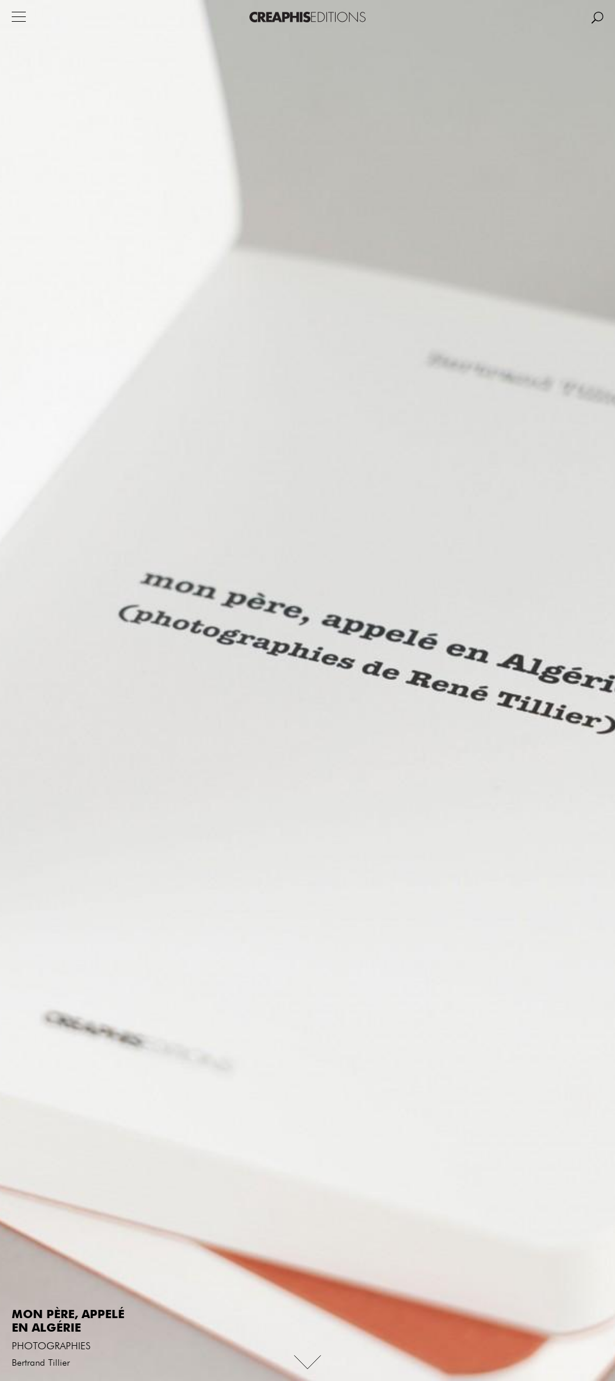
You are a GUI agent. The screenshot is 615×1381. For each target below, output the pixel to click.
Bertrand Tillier (41, 1363)
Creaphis (307, 17)
